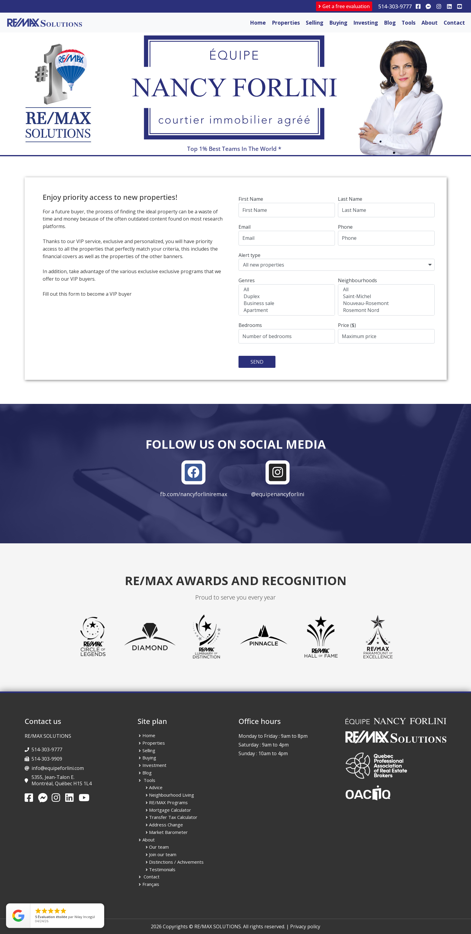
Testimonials (162, 869)
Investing (365, 22)
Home (258, 22)
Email (245, 227)
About (429, 22)
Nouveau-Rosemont (385, 303)
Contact (454, 22)
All (286, 289)
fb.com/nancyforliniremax (193, 494)
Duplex (286, 296)
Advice (156, 788)
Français (150, 884)
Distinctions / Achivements (176, 862)
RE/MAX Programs (168, 802)
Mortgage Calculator (170, 810)
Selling (314, 22)
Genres (247, 280)
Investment (154, 765)
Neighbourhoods (357, 280)
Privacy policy (305, 926)
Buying (338, 22)
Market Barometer (168, 832)
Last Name (350, 199)
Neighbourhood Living (171, 795)
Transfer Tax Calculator (173, 817)
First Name (251, 199)
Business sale (286, 303)
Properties (286, 22)
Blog (390, 22)
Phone (345, 227)
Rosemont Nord (385, 310)
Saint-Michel (385, 296)
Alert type (249, 255)
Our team (159, 847)
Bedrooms (250, 325)
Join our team (162, 854)
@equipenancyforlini (277, 494)
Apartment (286, 310)
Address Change (166, 825)
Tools (408, 22)
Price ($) (347, 325)
